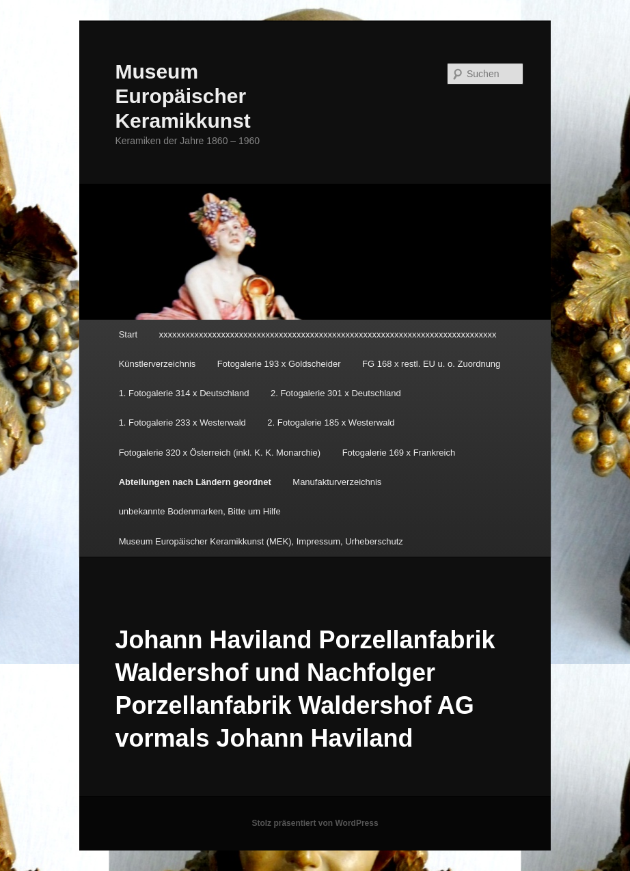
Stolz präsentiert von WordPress (314, 823)
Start (128, 334)
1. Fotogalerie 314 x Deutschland (184, 393)
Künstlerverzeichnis (157, 364)
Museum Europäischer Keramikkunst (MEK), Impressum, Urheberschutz (261, 541)
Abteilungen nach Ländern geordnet (195, 482)
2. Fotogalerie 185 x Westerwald (330, 422)
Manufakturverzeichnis (336, 482)
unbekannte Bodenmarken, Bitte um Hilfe (200, 511)
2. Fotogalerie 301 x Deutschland (336, 393)
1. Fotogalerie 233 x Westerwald (182, 422)
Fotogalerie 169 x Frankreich (398, 452)
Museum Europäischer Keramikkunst (182, 96)
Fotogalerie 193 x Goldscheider (279, 364)
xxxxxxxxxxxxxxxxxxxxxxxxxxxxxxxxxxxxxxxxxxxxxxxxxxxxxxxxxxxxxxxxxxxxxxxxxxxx (328, 334)
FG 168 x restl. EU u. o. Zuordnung (431, 364)
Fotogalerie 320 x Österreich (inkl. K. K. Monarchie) (220, 452)
